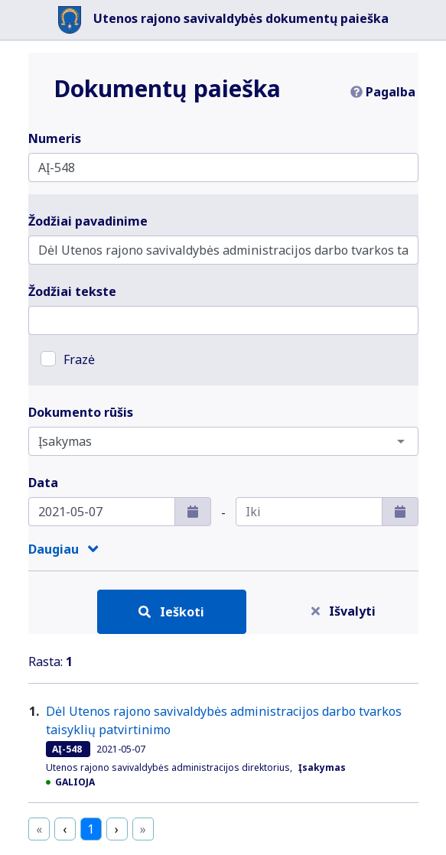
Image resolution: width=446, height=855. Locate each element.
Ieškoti (171, 611)
